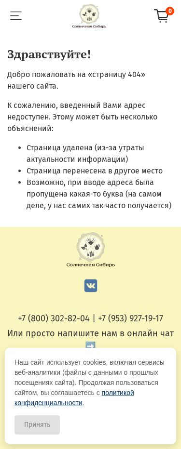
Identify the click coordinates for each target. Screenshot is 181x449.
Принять (37, 425)
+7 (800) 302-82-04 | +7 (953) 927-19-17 (90, 318)
